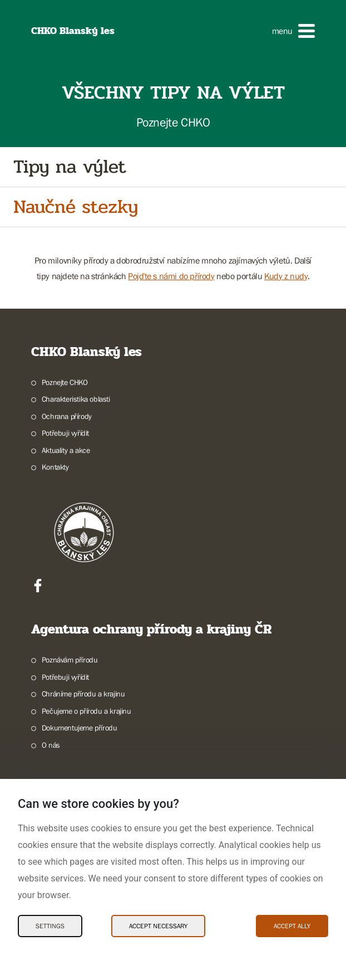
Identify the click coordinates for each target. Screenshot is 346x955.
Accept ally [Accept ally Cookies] (292, 926)
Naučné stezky (75, 207)
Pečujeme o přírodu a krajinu (86, 710)
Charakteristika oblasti (76, 398)
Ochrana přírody (67, 416)
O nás (51, 744)
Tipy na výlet (69, 166)
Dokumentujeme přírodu (79, 727)
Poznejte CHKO (65, 382)
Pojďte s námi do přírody (171, 276)
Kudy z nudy (286, 276)
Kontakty (55, 466)
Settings (50, 926)
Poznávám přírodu (70, 659)
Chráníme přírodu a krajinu (83, 693)
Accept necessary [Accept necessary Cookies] (158, 926)
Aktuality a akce (66, 450)
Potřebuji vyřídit (65, 432)
